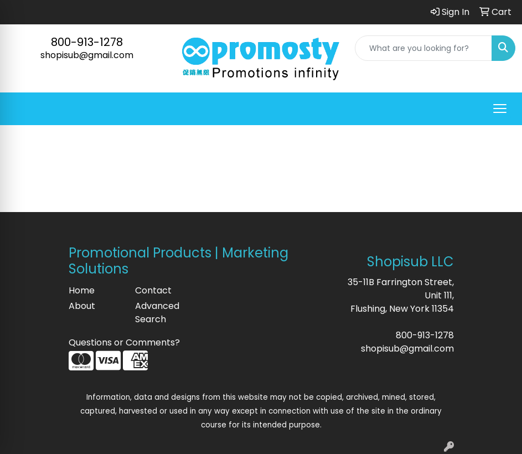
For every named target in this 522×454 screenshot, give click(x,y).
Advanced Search (157, 313)
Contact (153, 290)
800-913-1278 (87, 42)
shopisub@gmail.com (86, 55)
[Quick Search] (423, 48)
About (82, 306)
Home (82, 290)
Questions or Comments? (124, 342)
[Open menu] (500, 108)
